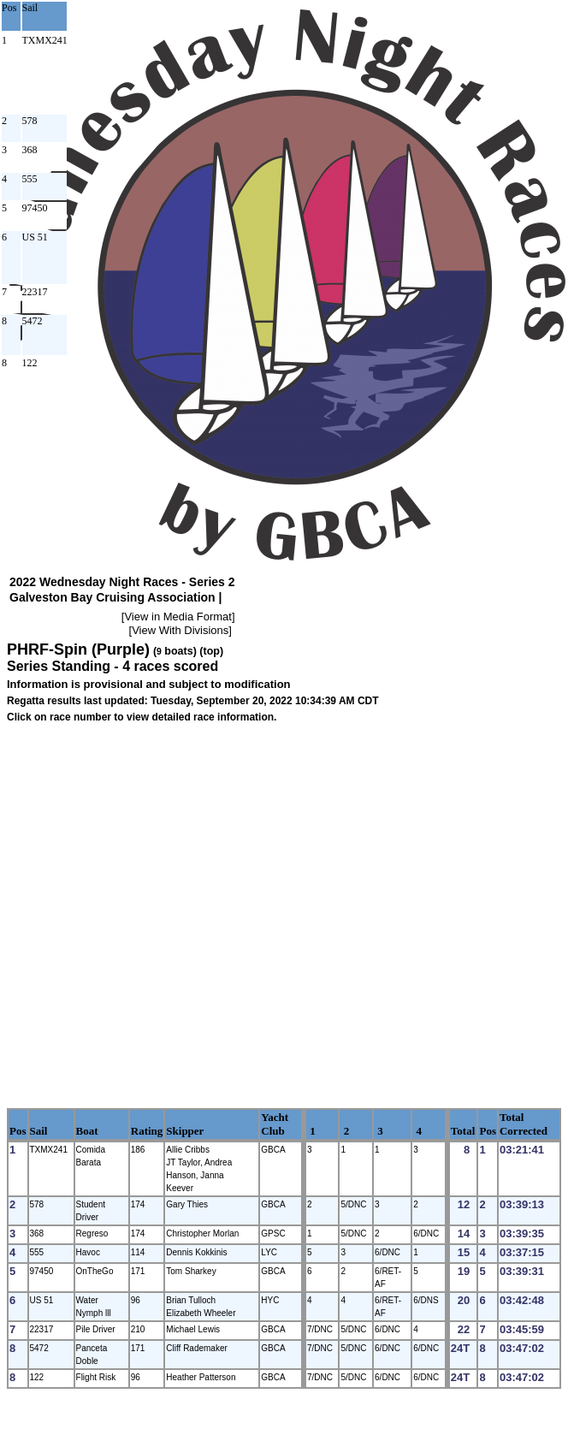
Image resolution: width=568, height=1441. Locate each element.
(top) (211, 651)
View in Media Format (177, 616)
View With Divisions (180, 630)
